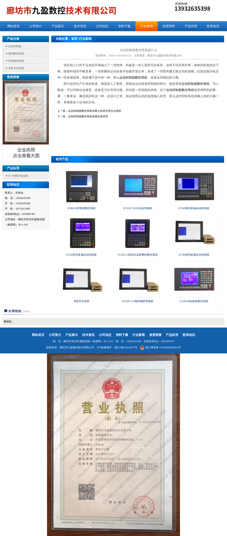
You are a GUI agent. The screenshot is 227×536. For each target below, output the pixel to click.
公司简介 (35, 26)
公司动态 (102, 26)
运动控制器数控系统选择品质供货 (88, 116)
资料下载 (124, 26)
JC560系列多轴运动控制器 (194, 208)
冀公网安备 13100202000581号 (160, 347)
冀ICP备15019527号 (125, 347)
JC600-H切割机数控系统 (81, 208)
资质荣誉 (168, 26)
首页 (74, 38)
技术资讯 (80, 26)
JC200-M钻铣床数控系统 (194, 301)
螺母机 (8, 321)
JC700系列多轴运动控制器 (194, 254)
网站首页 (13, 26)
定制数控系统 (16, 60)
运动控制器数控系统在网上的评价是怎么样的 (94, 110)
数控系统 (141, 77)
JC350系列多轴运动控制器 (81, 254)
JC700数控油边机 (18, 175)
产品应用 (191, 26)
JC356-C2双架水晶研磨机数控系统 (138, 254)
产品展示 (58, 26)
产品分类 (13, 38)
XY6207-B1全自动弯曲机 (137, 208)
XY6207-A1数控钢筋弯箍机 (138, 301)
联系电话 (213, 26)
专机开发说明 (16, 68)
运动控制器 (15, 46)
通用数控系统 (16, 53)
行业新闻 (146, 26)
